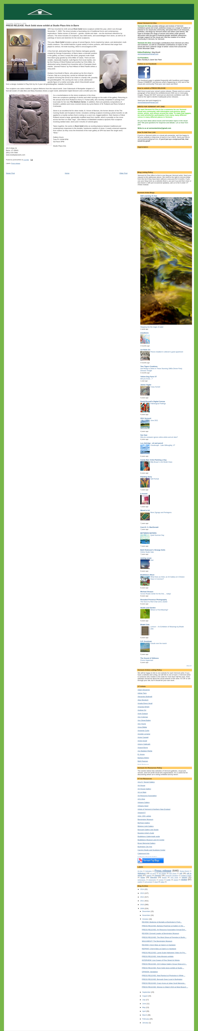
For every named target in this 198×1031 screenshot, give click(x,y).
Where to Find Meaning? (159, 610)
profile (168, 880)
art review (162, 873)
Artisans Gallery (144, 802)
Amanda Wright (143, 707)
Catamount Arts (143, 853)
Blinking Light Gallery (146, 826)
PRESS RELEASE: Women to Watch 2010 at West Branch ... (165, 987)
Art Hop (140, 871)
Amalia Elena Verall (145, 703)
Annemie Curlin (143, 731)
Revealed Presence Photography (153, 600)
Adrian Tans (142, 693)
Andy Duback (143, 714)
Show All (188, 665)
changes (158, 875)
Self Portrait (154, 479)
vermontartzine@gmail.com (148, 54)
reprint (176, 880)
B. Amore (141, 754)
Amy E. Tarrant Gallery (146, 782)
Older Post (123, 173)
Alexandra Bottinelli (145, 697)
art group (153, 873)
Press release (15, 163)
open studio (174, 877)
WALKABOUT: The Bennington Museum (157, 941)
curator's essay (186, 875)
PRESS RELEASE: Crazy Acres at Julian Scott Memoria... (164, 983)
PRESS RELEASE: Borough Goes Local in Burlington (162, 979)
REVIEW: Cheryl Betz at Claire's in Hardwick (159, 945)
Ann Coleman (143, 717)
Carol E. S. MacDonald (149, 527)
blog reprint (172, 873)
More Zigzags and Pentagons (160, 512)
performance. (142, 880)
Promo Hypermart (146, 660)
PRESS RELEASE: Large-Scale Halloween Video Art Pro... (164, 953)
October (145, 919)
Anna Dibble (142, 727)
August (145, 996)
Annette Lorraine (144, 734)
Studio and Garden (147, 608)
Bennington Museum (145, 819)
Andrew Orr (142, 710)
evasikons (144, 333)
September (146, 992)
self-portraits (148, 882)
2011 (142, 901)
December (146, 911)
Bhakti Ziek (144, 625)
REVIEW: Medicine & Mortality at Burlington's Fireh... (162, 922)
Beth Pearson (143, 761)
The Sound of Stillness (149, 658)
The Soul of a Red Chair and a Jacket (153, 602)
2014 (142, 889)
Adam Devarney (144, 690)
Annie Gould (142, 741)
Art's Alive (141, 799)
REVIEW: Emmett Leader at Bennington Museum (160, 933)
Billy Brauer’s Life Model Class (161, 462)
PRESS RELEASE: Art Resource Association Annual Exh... (164, 930)
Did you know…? (146, 379)
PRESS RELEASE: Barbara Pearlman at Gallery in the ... (163, 926)
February (146, 1019)
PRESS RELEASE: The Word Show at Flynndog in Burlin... (164, 937)
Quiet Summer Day (157, 535)
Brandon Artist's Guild (146, 833)
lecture (164, 877)
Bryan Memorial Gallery (146, 843)
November (146, 915)
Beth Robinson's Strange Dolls (152, 550)
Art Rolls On (145, 350)
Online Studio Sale (147, 552)
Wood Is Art (145, 510)
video (162, 882)
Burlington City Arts (145, 847)
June (144, 1004)
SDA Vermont (145, 418)
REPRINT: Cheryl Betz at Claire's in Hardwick (159, 949)
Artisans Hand (143, 806)
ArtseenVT (142, 813)
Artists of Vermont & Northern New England (154, 809)
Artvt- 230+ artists (144, 816)
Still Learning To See (148, 196)
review (184, 879)
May (144, 1007)
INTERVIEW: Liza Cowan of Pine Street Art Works (161, 960)
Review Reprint (184, 871)
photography (152, 880)
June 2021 (154, 420)
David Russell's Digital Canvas (152, 401)
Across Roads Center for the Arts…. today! (155, 594)
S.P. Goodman (146, 641)
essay (142, 877)
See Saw (143, 435)
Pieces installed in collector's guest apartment (166, 352)
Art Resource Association (147, 796)
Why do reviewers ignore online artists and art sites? (159, 437)
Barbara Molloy (143, 758)
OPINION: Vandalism (150, 972)
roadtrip (140, 882)
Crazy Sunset (155, 387)
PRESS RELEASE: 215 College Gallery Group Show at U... (164, 964)
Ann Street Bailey (144, 720)
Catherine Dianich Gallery (147, 857)
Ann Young (142, 724)
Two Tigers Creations (148, 366)
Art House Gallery (144, 789)
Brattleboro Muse (147, 575)
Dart (151, 560)
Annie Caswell (143, 737)
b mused (143, 494)
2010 (142, 905)
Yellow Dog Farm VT (148, 377)
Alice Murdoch (143, 700)
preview (161, 880)
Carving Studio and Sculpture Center (151, 850)
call (180, 873)
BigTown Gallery (144, 823)
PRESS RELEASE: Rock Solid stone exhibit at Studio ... (163, 968)
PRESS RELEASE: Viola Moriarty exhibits (158, 956)
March (145, 1015)
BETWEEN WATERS (148, 533)
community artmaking (171, 875)
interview (153, 877)
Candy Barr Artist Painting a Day (153, 460)
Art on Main (142, 792)
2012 (142, 897)
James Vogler (145, 385)
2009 (142, 908)
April (144, 1011)
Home (67, 173)
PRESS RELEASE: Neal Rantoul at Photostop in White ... (163, 975)
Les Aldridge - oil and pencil (151, 443)
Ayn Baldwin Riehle (145, 751)
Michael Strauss (146, 592)
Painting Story (146, 477)
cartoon (149, 875)
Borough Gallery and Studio (148, 830)
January (145, 1023)
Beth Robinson (143, 765)
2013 (142, 893)
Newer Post (10, 173)
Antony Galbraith (144, 744)
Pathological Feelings (158, 404)
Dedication (148, 871)
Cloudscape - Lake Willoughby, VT (162, 445)
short (156, 882)
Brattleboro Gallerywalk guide (149, 836)
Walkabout (142, 873)
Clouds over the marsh (158, 643)
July (144, 1000)
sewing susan (145, 558)
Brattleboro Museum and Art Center (151, 840)
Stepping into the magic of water (151, 327)
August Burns (143, 748)
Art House (141, 785)
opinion (184, 877)
